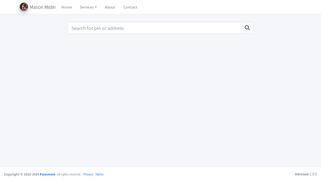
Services (87, 7)
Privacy (88, 174)
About (110, 7)
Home (66, 7)
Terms (99, 174)
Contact (130, 7)
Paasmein (47, 174)
